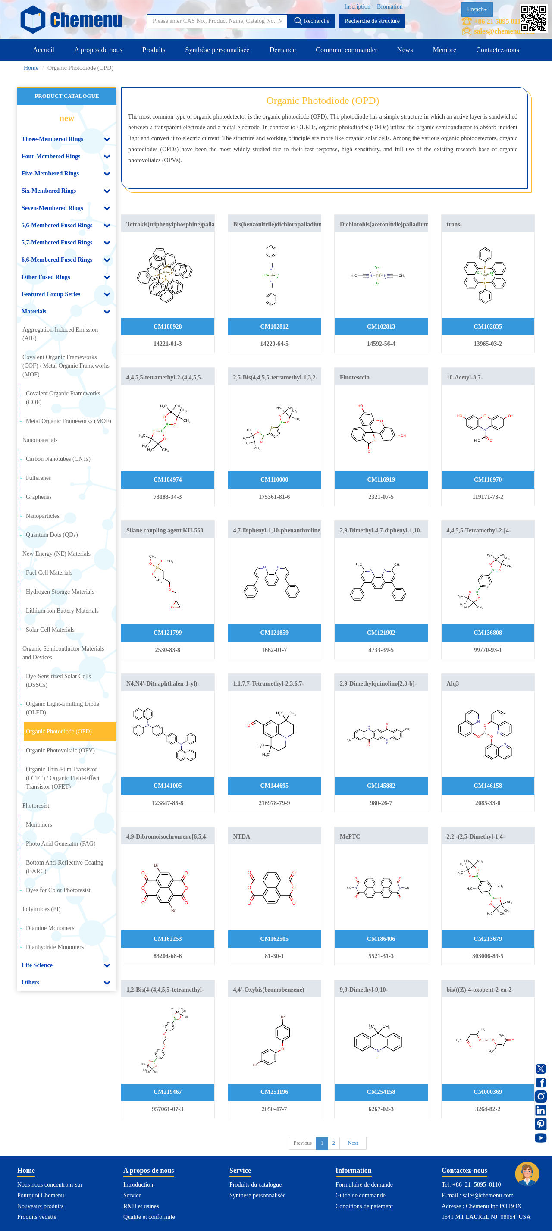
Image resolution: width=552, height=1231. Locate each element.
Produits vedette (36, 1217)
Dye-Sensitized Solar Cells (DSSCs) (58, 680)
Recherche (311, 20)
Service (132, 1195)
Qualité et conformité (149, 1217)
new (67, 118)
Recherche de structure (372, 21)
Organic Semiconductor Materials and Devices (63, 653)
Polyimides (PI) (41, 909)
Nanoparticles (43, 516)
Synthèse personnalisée (217, 49)
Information (354, 1170)
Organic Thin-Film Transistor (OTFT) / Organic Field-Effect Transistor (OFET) (63, 778)
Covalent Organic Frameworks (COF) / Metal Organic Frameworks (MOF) (66, 366)
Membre (444, 49)
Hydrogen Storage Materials (60, 592)
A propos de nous (98, 49)
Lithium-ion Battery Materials (62, 611)
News (405, 49)
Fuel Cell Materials (49, 573)
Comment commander (346, 49)
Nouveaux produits (40, 1206)
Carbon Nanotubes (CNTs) (58, 459)
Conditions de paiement (364, 1206)
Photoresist (35, 805)
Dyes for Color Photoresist (58, 890)
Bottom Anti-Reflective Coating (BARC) (65, 866)
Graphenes (39, 497)
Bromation (390, 6)
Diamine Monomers (50, 928)
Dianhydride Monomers (55, 947)
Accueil (43, 49)
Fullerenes (38, 478)
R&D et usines (141, 1206)
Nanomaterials (40, 440)
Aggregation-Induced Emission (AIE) (60, 333)
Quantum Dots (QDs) (52, 535)
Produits (153, 49)
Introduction (138, 1184)
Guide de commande (361, 1195)
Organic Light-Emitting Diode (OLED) (62, 708)
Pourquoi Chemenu (40, 1195)
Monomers (39, 824)
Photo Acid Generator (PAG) (61, 843)
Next (353, 1143)
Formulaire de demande (364, 1184)
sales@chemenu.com (504, 31)
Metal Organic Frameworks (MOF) (68, 421)
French (477, 9)
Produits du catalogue (255, 1184)
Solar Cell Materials (50, 629)
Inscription (357, 6)
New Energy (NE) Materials (56, 554)
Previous (303, 1143)
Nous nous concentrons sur (49, 1184)
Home (31, 68)
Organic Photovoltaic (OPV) (60, 750)
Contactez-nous (497, 49)
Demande (283, 49)
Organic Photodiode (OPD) (59, 731)
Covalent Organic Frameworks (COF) (63, 397)
